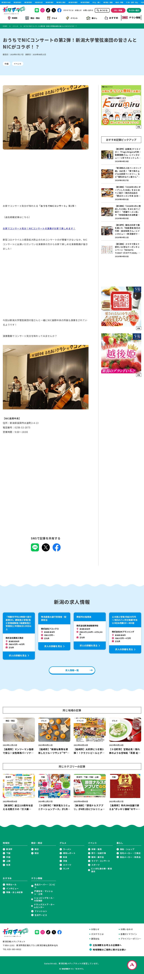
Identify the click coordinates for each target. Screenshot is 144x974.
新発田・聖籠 (108, 2)
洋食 (65, 860)
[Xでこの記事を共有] (46, 549)
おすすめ (111, 17)
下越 (8, 852)
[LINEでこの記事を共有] (35, 549)
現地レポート (69, 852)
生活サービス (41, 914)
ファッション (41, 910)
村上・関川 (96, 2)
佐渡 (8, 864)
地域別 (12, 17)
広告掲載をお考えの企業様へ (107, 944)
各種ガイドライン (129, 933)
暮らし (92, 17)
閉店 (37, 852)
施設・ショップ (127, 848)
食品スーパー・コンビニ (44, 885)
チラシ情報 (131, 17)
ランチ (66, 868)
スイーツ (67, 864)
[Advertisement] (46, 178)
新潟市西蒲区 (85, 2)
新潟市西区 (28, 2)
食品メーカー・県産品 (130, 856)
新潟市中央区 (6, 2)
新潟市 (9, 848)
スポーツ (95, 864)
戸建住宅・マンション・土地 (43, 892)
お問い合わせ (88, 10)
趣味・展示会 (97, 856)
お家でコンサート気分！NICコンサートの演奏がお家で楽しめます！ (39, 227)
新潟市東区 (17, 2)
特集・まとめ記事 (14, 891)
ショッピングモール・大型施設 (44, 899)
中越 (6, 63)
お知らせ (78, 10)
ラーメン (67, 848)
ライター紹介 (134, 10)
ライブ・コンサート (100, 860)
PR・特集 (118, 10)
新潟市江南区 (61, 2)
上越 (8, 860)
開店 (37, 848)
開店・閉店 (32, 17)
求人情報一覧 (72, 669)
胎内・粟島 (119, 2)
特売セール (11, 884)
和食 (65, 856)
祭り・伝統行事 (98, 852)
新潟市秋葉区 (73, 2)
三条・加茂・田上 (132, 2)
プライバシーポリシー (131, 938)
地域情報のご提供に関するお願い (109, 949)
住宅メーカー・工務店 (130, 852)
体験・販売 (96, 848)
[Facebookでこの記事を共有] (57, 549)
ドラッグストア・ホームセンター (44, 905)
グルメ (52, 17)
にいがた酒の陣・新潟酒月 (101, 869)
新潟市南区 (49, 2)
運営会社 (95, 938)
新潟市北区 (39, 2)
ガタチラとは (68, 10)
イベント (71, 17)
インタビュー (12, 888)
